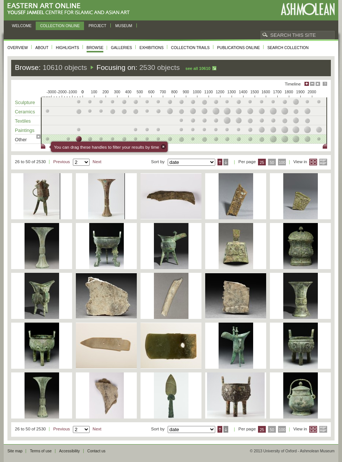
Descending (225, 162)
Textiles (23, 121)
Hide (318, 84)
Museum (123, 26)
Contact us (96, 451)
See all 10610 (197, 68)
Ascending (219, 162)
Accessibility (69, 451)
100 (282, 163)
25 (262, 163)
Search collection (288, 48)
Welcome (22, 26)
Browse (95, 48)
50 (272, 163)
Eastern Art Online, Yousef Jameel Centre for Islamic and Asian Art (70, 9)
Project (97, 26)
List (323, 162)
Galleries (121, 48)
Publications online (238, 48)
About (41, 48)
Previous (61, 161)
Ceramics (25, 111)
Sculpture (25, 102)
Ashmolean (308, 9)
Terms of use (41, 451)
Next (97, 161)
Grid (313, 162)
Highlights (67, 48)
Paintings (25, 130)
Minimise (312, 84)
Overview (17, 48)
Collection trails (190, 48)
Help (325, 84)
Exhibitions (151, 48)
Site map (14, 451)
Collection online (60, 26)
